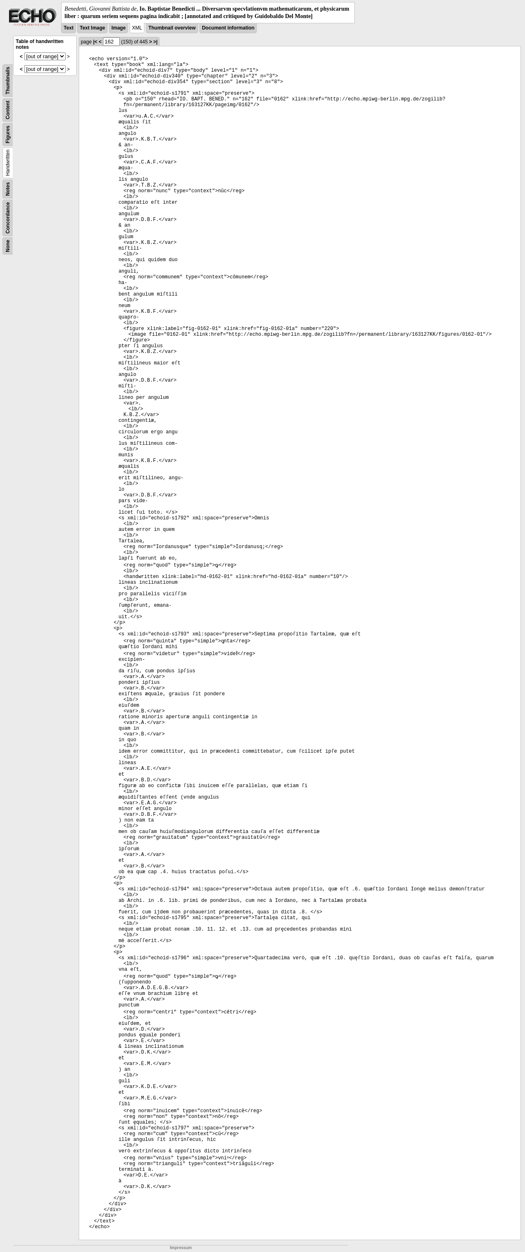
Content (8, 110)
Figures (8, 134)
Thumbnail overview (172, 28)
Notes (8, 189)
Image (119, 28)
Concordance (8, 218)
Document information (228, 28)
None (8, 246)
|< (95, 42)
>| (155, 42)
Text (68, 28)
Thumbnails (8, 80)
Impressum (181, 1247)
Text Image (92, 28)
